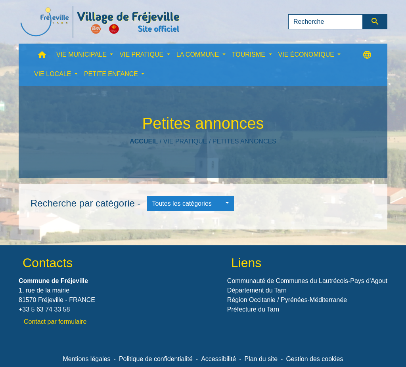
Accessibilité (218, 359)
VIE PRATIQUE (185, 141)
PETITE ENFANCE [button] (112, 74)
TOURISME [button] (249, 54)
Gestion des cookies (314, 359)
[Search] (325, 21)
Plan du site (261, 359)
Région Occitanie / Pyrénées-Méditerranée (287, 299)
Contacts (48, 263)
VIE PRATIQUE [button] (142, 54)
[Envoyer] (375, 21)
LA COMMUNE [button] (198, 54)
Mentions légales (86, 359)
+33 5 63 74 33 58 (44, 309)
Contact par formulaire (55, 321)
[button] (42, 56)
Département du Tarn (257, 290)
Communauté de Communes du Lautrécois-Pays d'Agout (307, 280)
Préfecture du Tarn (253, 309)
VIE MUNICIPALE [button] (82, 54)
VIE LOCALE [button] (53, 74)
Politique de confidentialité (156, 359)
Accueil (144, 141)
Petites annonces (244, 141)
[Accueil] (100, 22)
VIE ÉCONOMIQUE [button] (307, 54)
